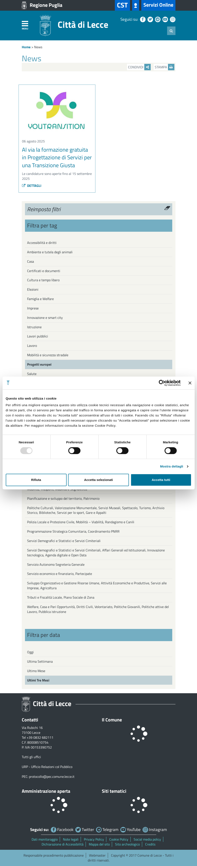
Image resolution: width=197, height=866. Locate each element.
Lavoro (32, 345)
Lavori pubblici (37, 336)
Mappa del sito (99, 844)
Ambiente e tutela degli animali (50, 252)
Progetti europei (39, 364)
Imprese (33, 308)
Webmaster (97, 855)
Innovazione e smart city (45, 317)
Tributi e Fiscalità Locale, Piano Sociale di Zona (60, 597)
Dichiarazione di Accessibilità (62, 844)
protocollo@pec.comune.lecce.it (51, 776)
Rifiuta (36, 480)
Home (26, 47)
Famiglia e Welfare (40, 298)
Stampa (164, 67)
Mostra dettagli (171, 466)
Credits (150, 844)
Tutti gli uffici (31, 756)
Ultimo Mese (36, 670)
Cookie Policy (118, 839)
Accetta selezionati (98, 480)
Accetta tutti (161, 480)
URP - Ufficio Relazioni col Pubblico (47, 766)
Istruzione (34, 327)
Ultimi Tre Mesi (38, 680)
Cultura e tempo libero (43, 280)
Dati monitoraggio (45, 839)
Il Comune (112, 719)
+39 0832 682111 (40, 737)
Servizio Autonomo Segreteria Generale (56, 564)
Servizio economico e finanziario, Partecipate (59, 573)
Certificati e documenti (43, 270)
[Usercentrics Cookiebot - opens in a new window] (162, 383)
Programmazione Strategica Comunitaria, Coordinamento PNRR (73, 531)
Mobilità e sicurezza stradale (47, 355)
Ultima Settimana (40, 661)
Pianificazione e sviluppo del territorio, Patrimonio (63, 498)
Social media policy (147, 839)
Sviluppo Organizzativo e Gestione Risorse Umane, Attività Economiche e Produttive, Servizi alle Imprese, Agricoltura (97, 585)
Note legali (71, 839)
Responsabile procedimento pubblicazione (53, 855)
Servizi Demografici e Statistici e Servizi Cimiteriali (64, 540)
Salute (31, 373)
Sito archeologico (127, 844)
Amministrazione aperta (46, 791)
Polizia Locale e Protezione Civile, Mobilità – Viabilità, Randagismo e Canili (80, 522)
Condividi (139, 67)
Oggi (30, 652)
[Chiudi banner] (189, 382)
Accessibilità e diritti (42, 242)
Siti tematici (114, 791)
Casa (30, 261)
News (38, 47)
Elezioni (32, 289)
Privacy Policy (94, 839)
